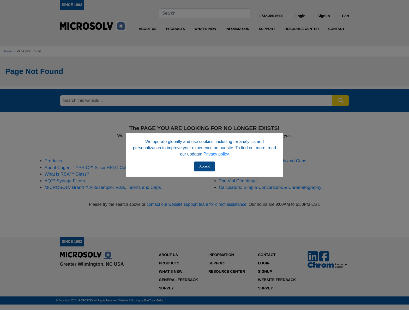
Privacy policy (216, 154)
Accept (204, 166)
